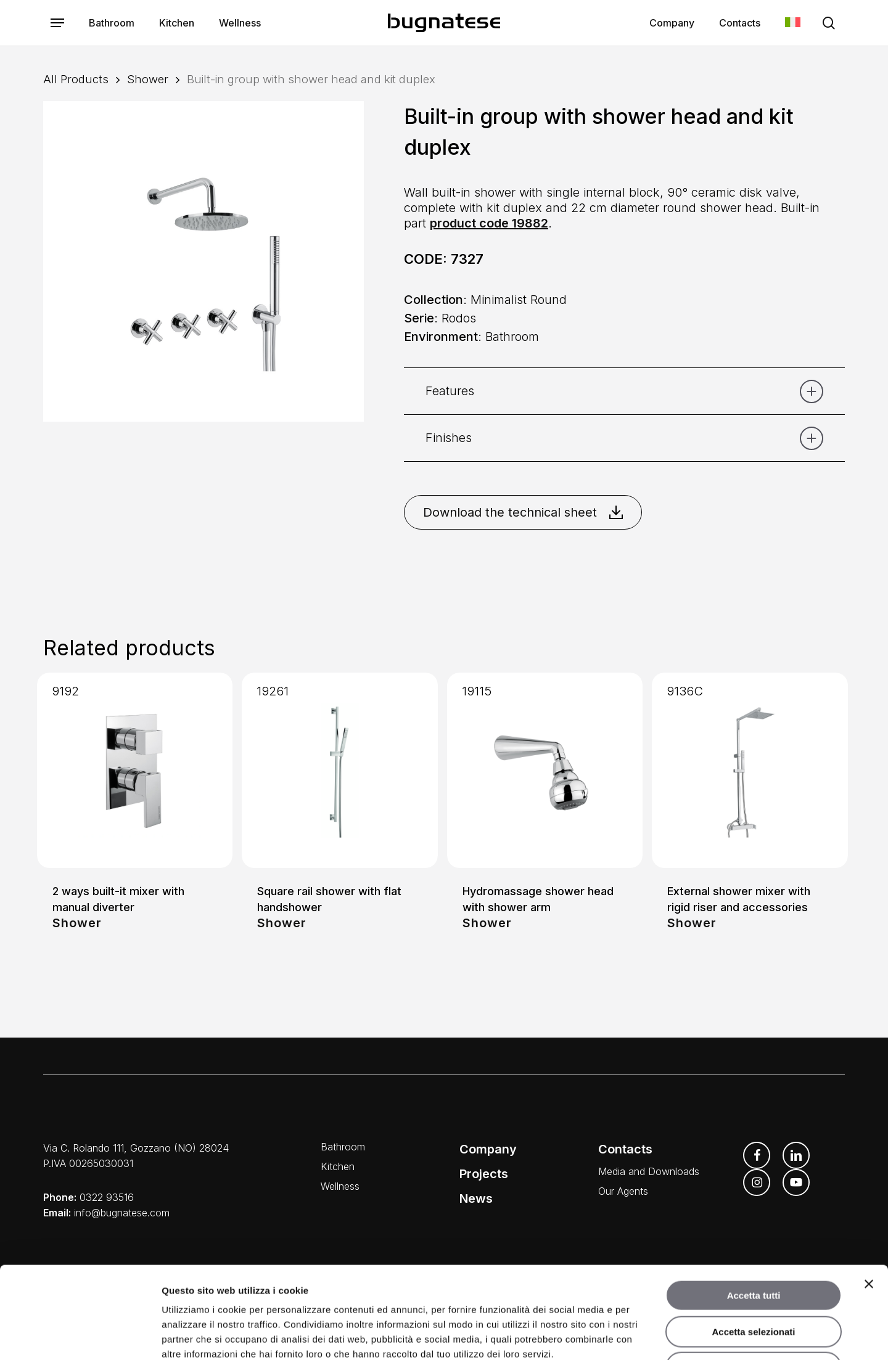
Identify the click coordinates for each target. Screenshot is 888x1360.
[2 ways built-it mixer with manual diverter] (134, 770)
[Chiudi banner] (869, 1198)
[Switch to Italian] (792, 23)
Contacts (625, 1149)
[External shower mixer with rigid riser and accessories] (749, 770)
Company (488, 1149)
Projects (483, 1173)
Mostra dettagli (648, 1335)
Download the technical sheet (523, 512)
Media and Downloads (648, 1171)
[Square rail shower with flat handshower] (339, 770)
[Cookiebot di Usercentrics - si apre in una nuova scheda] (80, 1336)
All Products (76, 79)
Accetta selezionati (753, 1245)
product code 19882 (489, 223)
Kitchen (338, 1166)
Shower (147, 79)
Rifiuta (753, 1281)
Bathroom (343, 1147)
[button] (57, 23)
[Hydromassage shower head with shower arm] (545, 770)
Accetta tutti (754, 1209)
